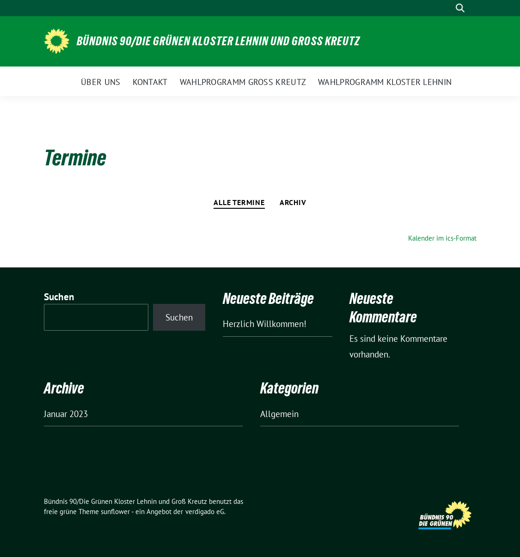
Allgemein (279, 413)
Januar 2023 (66, 413)
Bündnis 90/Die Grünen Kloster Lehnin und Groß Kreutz (218, 41)
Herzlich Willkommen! (264, 323)
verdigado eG (204, 511)
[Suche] (447, 8)
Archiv (293, 202)
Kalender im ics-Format (442, 238)
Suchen (59, 297)
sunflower (115, 511)
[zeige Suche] (460, 8)
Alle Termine (239, 202)
